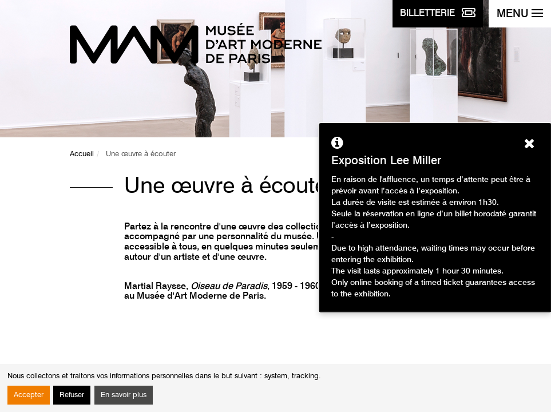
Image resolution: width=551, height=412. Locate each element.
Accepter (28, 395)
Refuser (72, 395)
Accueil (82, 154)
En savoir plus (123, 395)
